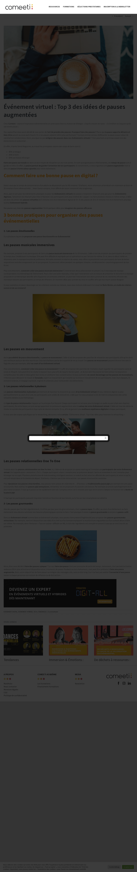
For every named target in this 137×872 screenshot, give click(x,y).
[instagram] (123, 703)
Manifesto (8, 683)
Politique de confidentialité (15, 695)
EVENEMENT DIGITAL (10, 612)
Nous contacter (10, 686)
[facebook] (118, 703)
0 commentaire (53, 612)
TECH (35, 612)
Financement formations (48, 686)
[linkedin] (129, 703)
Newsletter (80, 683)
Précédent (118, 16)
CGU (5, 692)
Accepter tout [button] (128, 867)
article (65, 414)
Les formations (43, 683)
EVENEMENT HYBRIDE (25, 612)
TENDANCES (42, 612)
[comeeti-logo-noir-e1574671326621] (119, 672)
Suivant (128, 16)
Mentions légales (11, 689)
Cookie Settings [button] (114, 867)
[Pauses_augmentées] (68, 62)
